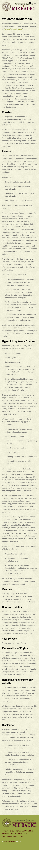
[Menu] (35, 3)
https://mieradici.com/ (13, 29)
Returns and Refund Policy (13, 836)
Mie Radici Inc (10, 841)
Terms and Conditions (25, 831)
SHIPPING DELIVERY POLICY (14, 834)
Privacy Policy (8, 831)
